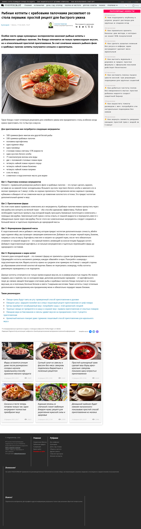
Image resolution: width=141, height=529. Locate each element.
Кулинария (39, 5)
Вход (135, 5)
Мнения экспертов (56, 456)
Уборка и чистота (73, 5)
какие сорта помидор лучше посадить (18, 2)
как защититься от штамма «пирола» (53, 2)
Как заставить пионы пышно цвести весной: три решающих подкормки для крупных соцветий (122, 77)
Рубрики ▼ (113, 5)
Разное (102, 5)
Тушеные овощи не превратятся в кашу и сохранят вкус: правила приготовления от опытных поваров (52, 309)
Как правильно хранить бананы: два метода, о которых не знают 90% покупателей (120, 33)
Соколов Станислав (60, 24)
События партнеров (56, 454)
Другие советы (90, 5)
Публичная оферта (39, 444)
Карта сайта (37, 449)
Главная (28, 5)
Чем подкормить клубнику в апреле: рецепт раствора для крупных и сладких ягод (120, 20)
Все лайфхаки (54, 442)
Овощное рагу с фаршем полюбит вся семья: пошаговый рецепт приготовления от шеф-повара (49, 302)
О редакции (37, 447)
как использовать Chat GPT (83, 2)
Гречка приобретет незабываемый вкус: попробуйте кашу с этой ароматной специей (44, 305)
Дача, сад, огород (54, 5)
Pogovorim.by (11, 437)
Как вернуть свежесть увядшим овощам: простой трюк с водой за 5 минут (122, 122)
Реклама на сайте (39, 451)
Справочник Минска (40, 442)
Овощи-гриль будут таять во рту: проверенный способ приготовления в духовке (42, 299)
